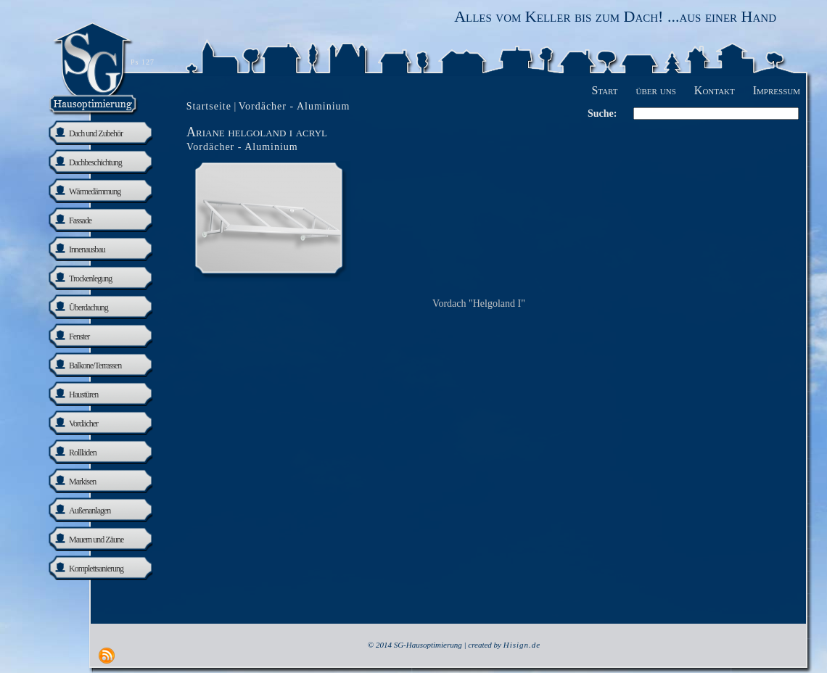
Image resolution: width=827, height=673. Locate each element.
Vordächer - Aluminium (242, 146)
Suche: (602, 113)
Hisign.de (521, 644)
